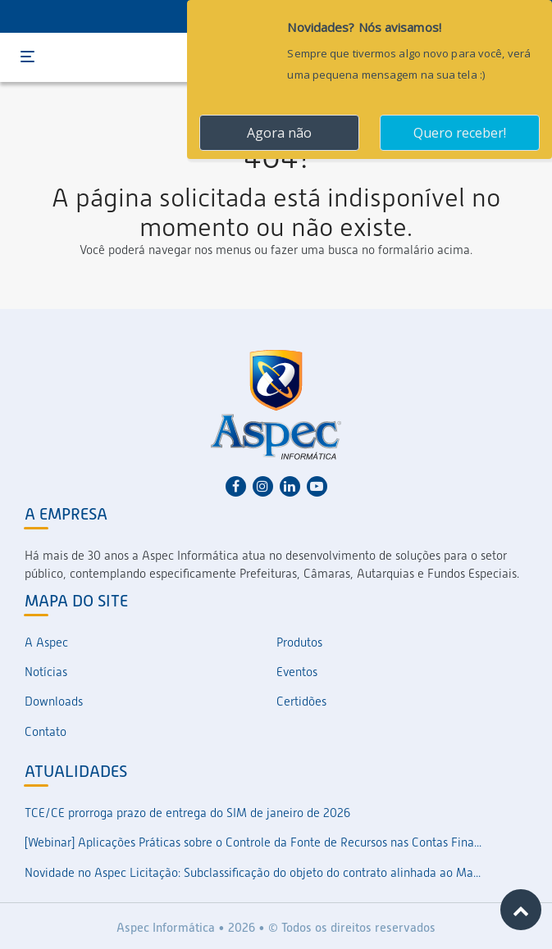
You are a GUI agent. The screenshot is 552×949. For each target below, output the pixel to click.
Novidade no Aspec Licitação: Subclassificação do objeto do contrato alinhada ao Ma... (253, 872)
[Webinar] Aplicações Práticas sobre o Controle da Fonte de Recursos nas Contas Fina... (253, 842)
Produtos (299, 642)
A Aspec (46, 642)
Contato (45, 731)
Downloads (54, 701)
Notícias (46, 672)
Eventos (296, 672)
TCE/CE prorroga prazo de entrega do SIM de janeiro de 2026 (187, 813)
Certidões (301, 701)
